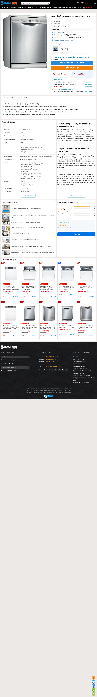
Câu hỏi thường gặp (78, 359)
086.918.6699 (88, 82)
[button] (45, 16)
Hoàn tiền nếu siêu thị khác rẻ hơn (63, 40)
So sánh (16, 296)
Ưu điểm (12, 98)
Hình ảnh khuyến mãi (57, 44)
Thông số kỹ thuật (8, 122)
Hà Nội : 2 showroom (9, 357)
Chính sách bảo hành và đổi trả (81, 375)
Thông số (19, 98)
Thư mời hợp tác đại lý (79, 361)
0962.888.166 (88, 91)
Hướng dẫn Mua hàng (79, 366)
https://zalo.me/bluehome (53, 366)
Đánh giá (26, 98)
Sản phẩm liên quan (9, 260)
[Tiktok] (66, 369)
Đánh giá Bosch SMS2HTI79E (68, 202)
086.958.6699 (88, 84)
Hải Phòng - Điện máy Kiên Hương (63, 89)
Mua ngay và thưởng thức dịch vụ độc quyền (72, 57)
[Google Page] (55, 369)
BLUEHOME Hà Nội (59, 80)
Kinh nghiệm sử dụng (9, 202)
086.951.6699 (50, 361)
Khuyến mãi (55, 29)
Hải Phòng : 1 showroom (9, 367)
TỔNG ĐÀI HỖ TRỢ (46, 352)
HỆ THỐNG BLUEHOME (9, 352)
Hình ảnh (5, 98)
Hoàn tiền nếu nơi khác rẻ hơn (81, 382)
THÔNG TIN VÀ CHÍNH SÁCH (82, 352)
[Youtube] (59, 369)
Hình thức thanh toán (78, 373)
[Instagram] (63, 369)
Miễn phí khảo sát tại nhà (60, 32)
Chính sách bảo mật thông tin (81, 368)
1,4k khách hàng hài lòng (63, 212)
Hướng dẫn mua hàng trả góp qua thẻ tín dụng (84, 379)
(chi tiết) (84, 37)
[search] (48, 3)
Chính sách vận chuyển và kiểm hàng (83, 371)
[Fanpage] (52, 369)
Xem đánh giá (57, 21)
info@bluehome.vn (51, 364)
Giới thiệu (75, 357)
